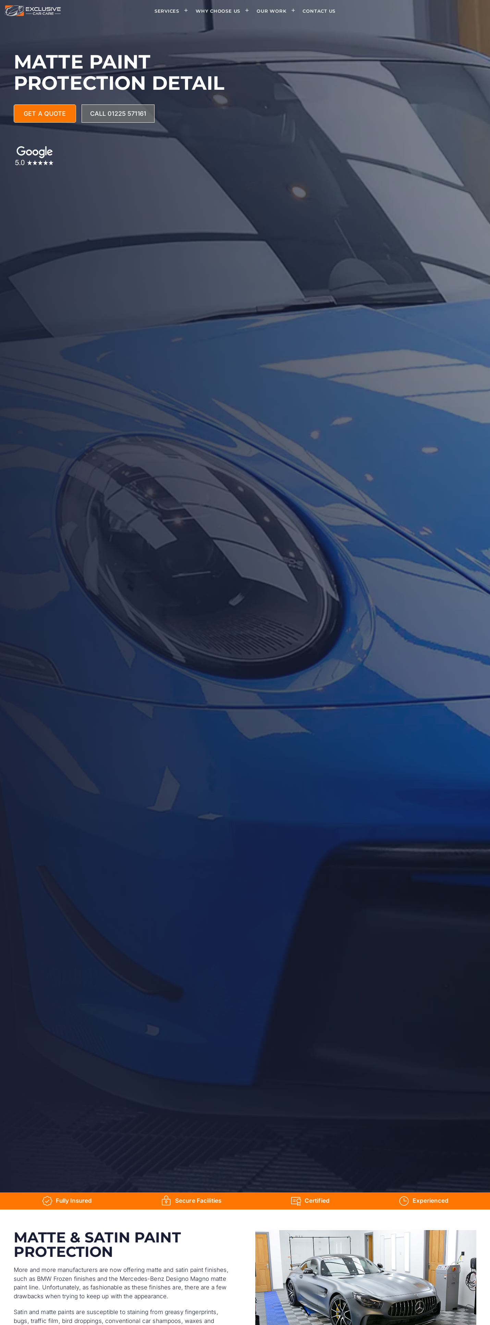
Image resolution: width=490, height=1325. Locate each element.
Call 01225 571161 (118, 113)
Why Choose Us (225, 11)
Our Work (278, 11)
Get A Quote (45, 113)
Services (174, 11)
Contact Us (319, 11)
